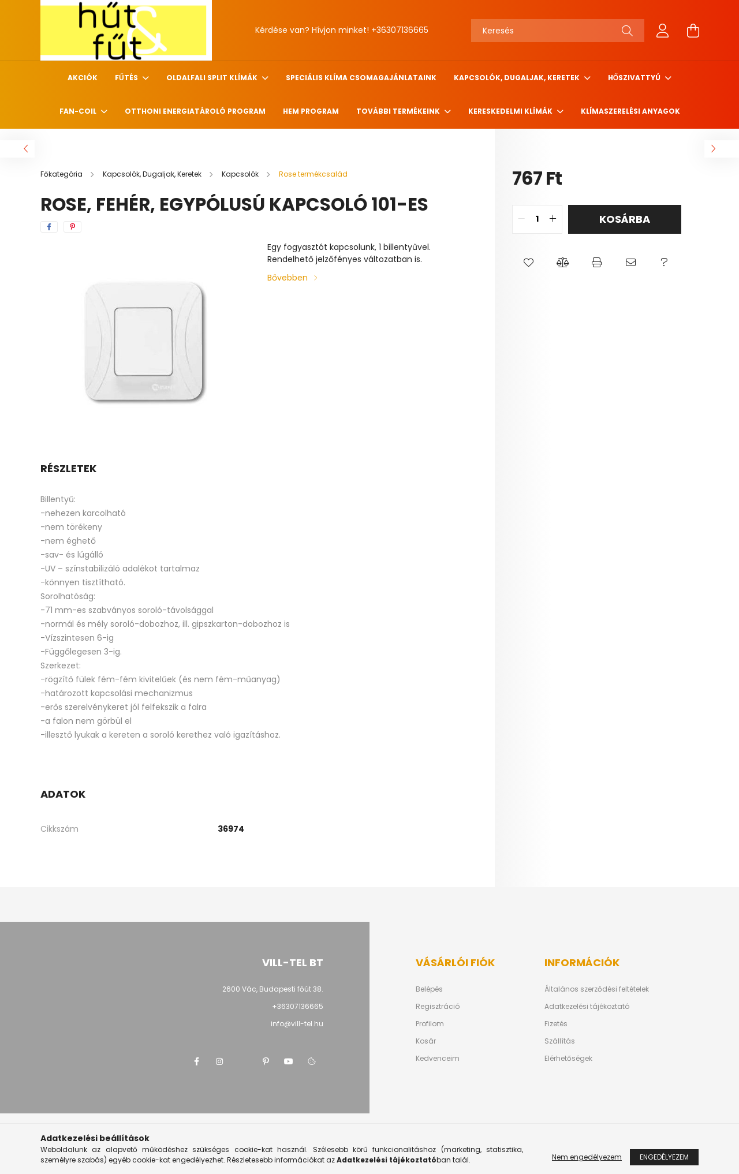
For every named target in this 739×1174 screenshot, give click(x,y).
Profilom (430, 1024)
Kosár (426, 1041)
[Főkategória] (62, 174)
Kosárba (624, 219)
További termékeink (399, 111)
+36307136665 (399, 30)
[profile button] (662, 30)
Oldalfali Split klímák (212, 78)
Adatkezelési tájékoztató (586, 1007)
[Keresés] (557, 30)
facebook (196, 1061)
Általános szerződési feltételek (596, 989)
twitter (242, 1061)
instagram (219, 1061)
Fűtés (127, 78)
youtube (288, 1061)
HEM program (311, 111)
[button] (529, 262)
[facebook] (49, 227)
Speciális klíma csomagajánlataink (361, 78)
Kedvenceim (438, 1059)
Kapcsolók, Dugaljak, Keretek (517, 78)
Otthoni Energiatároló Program (195, 111)
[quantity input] (537, 219)
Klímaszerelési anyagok (630, 111)
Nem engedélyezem (587, 1157)
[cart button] (692, 30)
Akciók (83, 78)
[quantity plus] (553, 219)
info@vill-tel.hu (297, 1024)
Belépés (429, 989)
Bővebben (287, 277)
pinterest (265, 1061)
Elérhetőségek (568, 1059)
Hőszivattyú (635, 78)
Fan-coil (78, 111)
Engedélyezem (664, 1157)
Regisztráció (438, 1007)
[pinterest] (72, 227)
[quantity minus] (521, 219)
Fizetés (556, 1024)
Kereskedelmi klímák (511, 111)
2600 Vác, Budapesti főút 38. (272, 989)
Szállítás (559, 1041)
